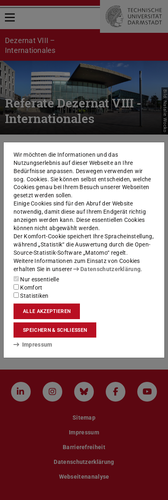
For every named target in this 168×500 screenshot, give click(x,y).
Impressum (33, 344)
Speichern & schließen (55, 330)
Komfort (28, 287)
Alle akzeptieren (46, 311)
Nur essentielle (36, 279)
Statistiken (31, 295)
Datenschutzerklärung (107, 269)
